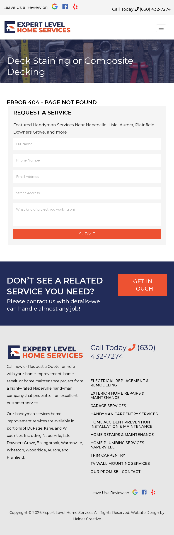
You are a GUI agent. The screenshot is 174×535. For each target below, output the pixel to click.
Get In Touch (142, 285)
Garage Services (108, 406)
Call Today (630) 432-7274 (141, 9)
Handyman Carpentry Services (124, 414)
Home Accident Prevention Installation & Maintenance (121, 424)
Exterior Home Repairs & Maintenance (117, 395)
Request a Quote (44, 366)
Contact (131, 472)
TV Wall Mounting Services (120, 463)
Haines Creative (87, 519)
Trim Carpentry (107, 455)
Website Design (145, 512)
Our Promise (104, 472)
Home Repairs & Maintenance (122, 435)
